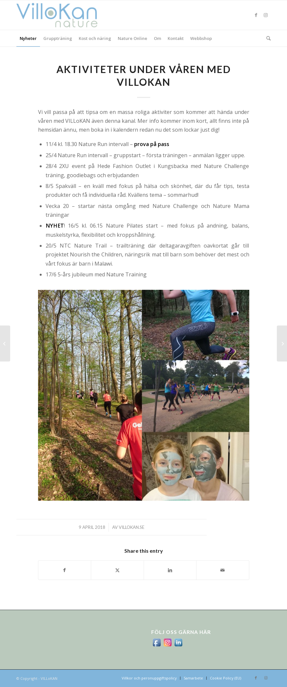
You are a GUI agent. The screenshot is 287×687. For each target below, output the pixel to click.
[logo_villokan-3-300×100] (60, 15)
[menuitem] (28, 38)
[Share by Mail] (222, 570)
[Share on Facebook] (64, 570)
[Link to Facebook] (256, 15)
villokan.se (131, 527)
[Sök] (267, 38)
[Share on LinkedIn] (170, 570)
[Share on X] (117, 570)
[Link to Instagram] (266, 15)
